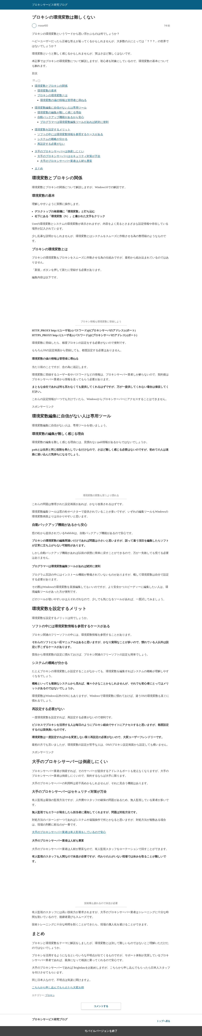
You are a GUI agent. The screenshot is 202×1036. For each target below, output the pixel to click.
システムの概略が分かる (52, 139)
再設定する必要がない (51, 143)
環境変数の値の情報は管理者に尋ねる (63, 100)
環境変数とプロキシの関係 (51, 85)
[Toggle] (39, 81)
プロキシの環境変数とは (52, 95)
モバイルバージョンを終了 (101, 1031)
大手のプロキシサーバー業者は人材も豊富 (66, 160)
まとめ (39, 168)
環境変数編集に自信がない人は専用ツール (61, 107)
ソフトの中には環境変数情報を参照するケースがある (70, 134)
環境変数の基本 (47, 90)
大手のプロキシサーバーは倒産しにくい (59, 151)
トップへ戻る (163, 1021)
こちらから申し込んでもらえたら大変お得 (58, 987)
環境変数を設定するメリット (52, 129)
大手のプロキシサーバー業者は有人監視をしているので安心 (69, 832)
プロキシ (50, 995)
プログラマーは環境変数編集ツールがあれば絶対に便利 (74, 122)
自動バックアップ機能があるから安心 (60, 117)
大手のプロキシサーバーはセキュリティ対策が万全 (68, 156)
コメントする (101, 1006)
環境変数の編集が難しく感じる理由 (59, 112)
